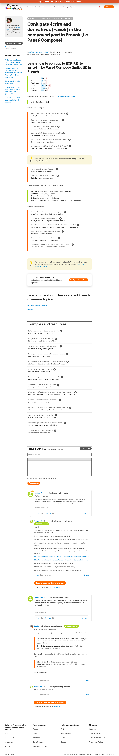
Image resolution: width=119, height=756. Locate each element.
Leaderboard (9, 738)
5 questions (8, 47)
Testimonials (9, 742)
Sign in (72, 7)
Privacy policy (10, 754)
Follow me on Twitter (96, 742)
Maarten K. (38, 521)
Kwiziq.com (93, 729)
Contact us (64, 742)
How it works (32, 7)
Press (63, 738)
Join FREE (108, 7)
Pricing (65, 7)
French (30, 18)
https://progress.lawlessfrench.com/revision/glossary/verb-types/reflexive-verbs (61, 556)
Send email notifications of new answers (43, 478)
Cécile (36, 626)
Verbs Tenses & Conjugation (62, 18)
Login (35, 733)
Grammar (42, 18)
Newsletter (36, 738)
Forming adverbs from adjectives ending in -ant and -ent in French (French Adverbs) (13, 90)
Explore (42, 7)
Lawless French (54, 7)
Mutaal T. (38, 493)
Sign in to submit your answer (50, 583)
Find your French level (78, 280)
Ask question (34, 483)
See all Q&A (85, 448)
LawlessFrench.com (95, 733)
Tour (6, 733)
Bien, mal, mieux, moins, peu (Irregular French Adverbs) (13, 100)
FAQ (62, 729)
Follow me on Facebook (97, 738)
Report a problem (10, 48)
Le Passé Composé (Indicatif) (65, 96)
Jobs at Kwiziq (66, 733)
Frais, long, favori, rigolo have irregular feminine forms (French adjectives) (13, 62)
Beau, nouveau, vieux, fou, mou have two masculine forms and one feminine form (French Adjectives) (13, 72)
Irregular (30, 310)
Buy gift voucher (38, 742)
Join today (56, 587)
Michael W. (39, 597)
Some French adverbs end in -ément (12, 82)
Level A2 (49, 18)
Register (35, 729)
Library (36, 18)
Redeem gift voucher (40, 746)
